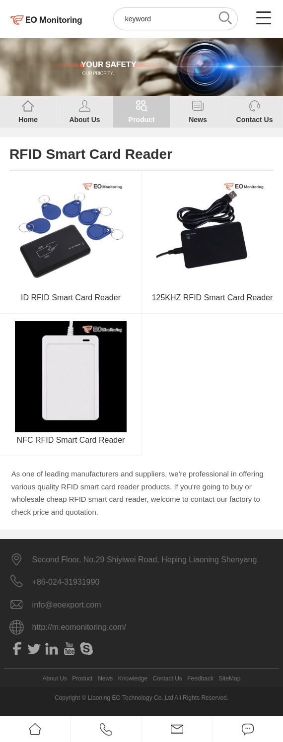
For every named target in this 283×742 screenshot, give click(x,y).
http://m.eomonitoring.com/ (79, 627)
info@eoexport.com (66, 605)
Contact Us (167, 678)
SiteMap (229, 678)
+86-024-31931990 (66, 582)
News (105, 678)
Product (82, 678)
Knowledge (132, 678)
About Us (55, 678)
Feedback (200, 678)
